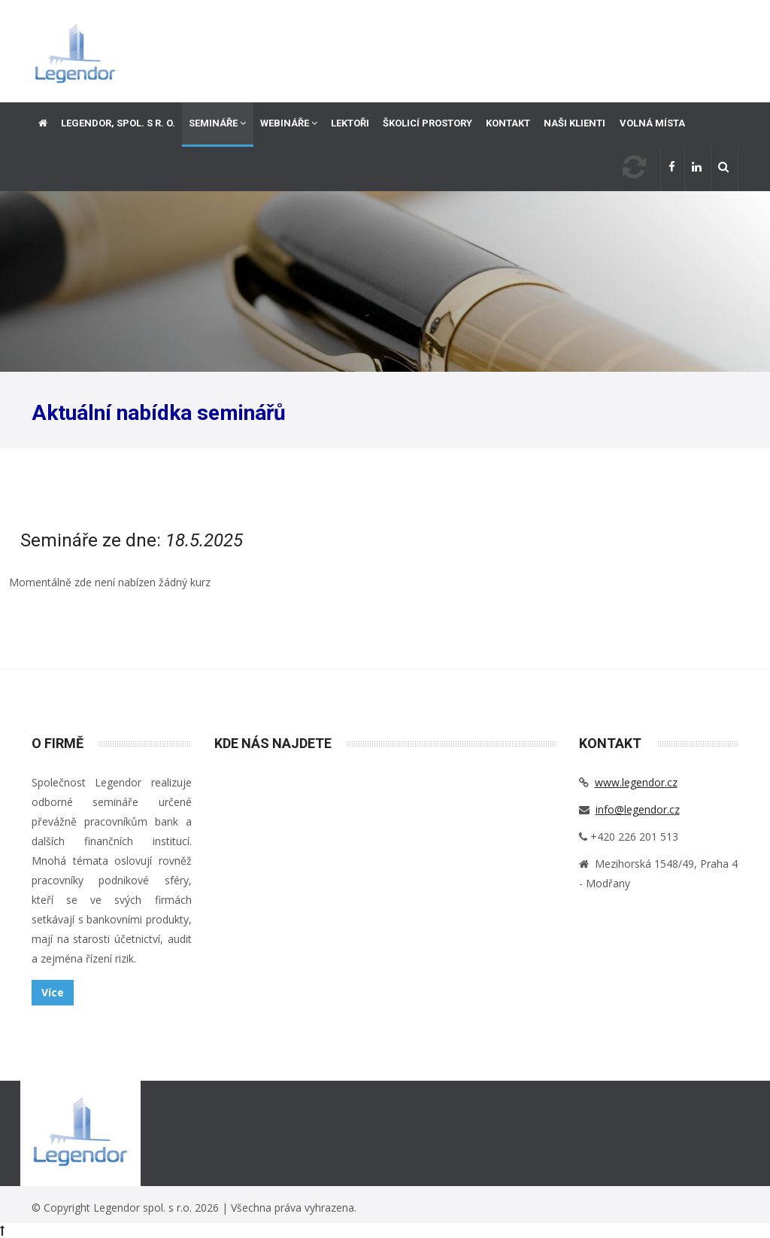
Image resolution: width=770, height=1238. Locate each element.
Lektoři (350, 123)
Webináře (288, 123)
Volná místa (652, 123)
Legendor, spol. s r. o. (118, 123)
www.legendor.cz (636, 782)
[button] (724, 169)
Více (52, 992)
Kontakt (508, 123)
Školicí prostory (427, 123)
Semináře (217, 123)
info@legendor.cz (638, 809)
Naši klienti (574, 123)
